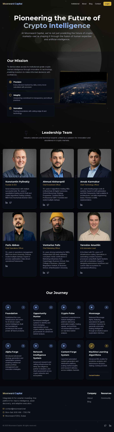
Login (107, 4)
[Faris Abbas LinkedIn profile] (6, 266)
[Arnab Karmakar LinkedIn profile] (81, 205)
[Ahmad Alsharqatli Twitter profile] (48, 205)
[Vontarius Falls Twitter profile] (48, 273)
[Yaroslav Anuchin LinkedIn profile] (81, 273)
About (84, 4)
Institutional (75, 4)
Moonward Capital (12, 3)
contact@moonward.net (15, 409)
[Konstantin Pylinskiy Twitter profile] (10, 202)
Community (106, 398)
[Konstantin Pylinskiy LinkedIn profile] (6, 202)
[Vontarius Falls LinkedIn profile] (44, 273)
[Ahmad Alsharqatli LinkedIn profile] (44, 205)
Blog (90, 4)
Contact (98, 4)
